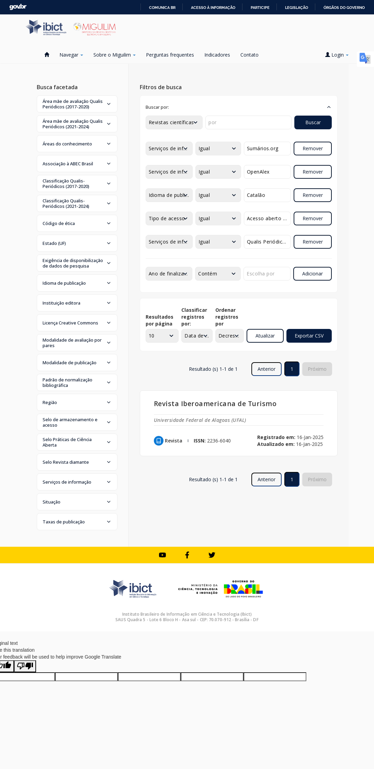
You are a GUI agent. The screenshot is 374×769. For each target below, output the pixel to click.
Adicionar (312, 273)
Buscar (313, 122)
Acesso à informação (213, 7)
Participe (260, 7)
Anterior (266, 369)
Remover (313, 148)
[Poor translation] (25, 666)
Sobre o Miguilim (114, 54)
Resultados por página (159, 320)
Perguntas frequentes (170, 54)
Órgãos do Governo (344, 7)
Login (337, 54)
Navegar (71, 54)
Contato (249, 54)
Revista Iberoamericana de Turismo (215, 403)
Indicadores (217, 54)
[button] (77, 104)
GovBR (17, 7)
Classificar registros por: (194, 317)
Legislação (296, 7)
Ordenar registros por (226, 317)
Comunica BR (162, 7)
